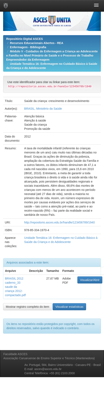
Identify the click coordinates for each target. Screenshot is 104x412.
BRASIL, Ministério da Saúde (43, 108)
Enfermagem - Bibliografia (28, 47)
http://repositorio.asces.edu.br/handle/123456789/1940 (59, 222)
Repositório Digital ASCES (24, 38)
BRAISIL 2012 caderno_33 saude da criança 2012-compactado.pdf (15, 287)
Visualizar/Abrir (90, 280)
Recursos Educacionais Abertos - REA (36, 43)
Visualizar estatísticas (69, 306)
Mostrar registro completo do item (27, 306)
